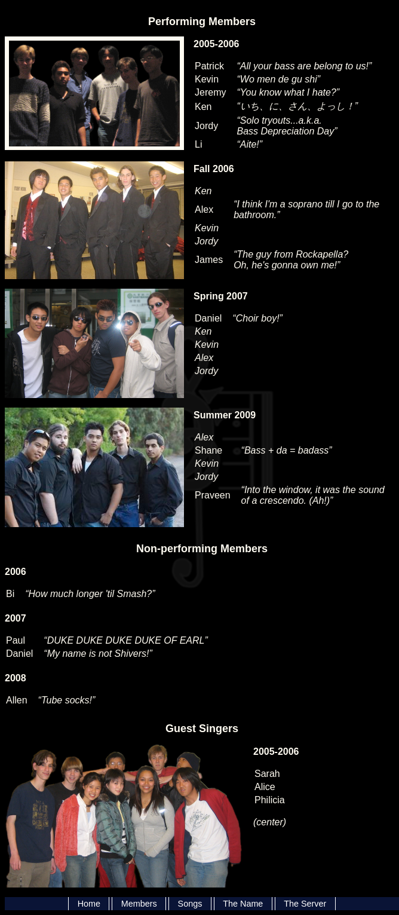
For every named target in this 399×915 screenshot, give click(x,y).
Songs (190, 903)
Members (139, 903)
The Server (305, 903)
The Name (243, 903)
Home (89, 903)
